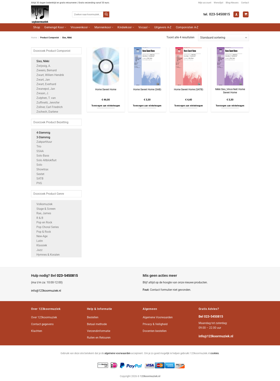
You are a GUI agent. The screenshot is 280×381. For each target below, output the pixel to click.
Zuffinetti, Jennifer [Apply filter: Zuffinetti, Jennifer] (46, 102)
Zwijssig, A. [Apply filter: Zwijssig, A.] (42, 66)
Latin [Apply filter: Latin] (38, 241)
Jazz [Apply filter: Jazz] (37, 250)
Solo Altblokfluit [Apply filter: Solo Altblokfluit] (44, 160)
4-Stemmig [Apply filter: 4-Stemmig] (41, 132)
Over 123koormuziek (44, 317)
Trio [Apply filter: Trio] (37, 146)
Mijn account (204, 2)
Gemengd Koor (55, 27)
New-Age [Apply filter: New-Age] (40, 236)
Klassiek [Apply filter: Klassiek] (40, 245)
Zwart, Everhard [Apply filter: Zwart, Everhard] (44, 84)
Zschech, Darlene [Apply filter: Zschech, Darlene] (45, 111)
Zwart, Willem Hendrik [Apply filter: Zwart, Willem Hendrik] (48, 75)
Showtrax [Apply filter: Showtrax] (40, 169)
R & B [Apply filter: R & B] (38, 218)
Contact (245, 2)
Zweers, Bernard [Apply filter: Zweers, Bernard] (45, 70)
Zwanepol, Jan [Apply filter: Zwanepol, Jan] (44, 88)
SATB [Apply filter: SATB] (38, 178)
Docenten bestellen (155, 331)
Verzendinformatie (98, 331)
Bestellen (92, 317)
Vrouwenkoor (80, 27)
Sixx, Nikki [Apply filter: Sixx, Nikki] (41, 61)
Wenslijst (218, 2)
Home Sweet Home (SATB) (188, 89)
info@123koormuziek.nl (46, 290)
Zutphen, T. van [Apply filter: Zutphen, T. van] (44, 98)
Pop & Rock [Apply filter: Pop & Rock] (42, 231)
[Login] (236, 14)
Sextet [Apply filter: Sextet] (38, 174)
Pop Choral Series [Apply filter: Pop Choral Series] (46, 227)
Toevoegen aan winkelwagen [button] (105, 105)
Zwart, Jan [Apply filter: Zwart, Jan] (41, 79)
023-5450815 (67, 275)
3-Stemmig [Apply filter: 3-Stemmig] (41, 137)
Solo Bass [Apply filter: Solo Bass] (41, 155)
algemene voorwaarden (117, 353)
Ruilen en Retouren (99, 337)
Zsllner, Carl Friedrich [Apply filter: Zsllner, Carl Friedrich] (48, 107)
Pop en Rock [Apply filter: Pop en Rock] (42, 222)
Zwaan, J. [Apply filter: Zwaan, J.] (41, 93)
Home (34, 37)
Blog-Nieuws (232, 2)
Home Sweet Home (105, 89)
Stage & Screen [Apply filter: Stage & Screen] (44, 208)
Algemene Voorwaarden (158, 317)
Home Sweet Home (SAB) (147, 89)
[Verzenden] (106, 14)
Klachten (36, 331)
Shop (36, 27)
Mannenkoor (103, 27)
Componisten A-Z (187, 27)
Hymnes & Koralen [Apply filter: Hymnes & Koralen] (46, 254)
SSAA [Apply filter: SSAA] (38, 151)
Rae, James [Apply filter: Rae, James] (42, 213)
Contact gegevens (42, 324)
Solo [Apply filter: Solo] (37, 164)
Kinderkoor (126, 27)
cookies (214, 353)
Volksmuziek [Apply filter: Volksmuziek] (42, 204)
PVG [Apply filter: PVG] (37, 183)
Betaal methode (97, 324)
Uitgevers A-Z (163, 27)
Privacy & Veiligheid (155, 324)
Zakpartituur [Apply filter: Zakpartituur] (42, 141)
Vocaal (144, 27)
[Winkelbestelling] (223, 37)
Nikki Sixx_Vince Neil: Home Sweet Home (230, 91)
